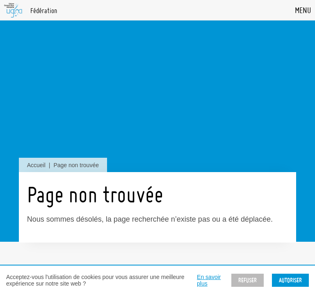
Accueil (36, 165)
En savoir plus (209, 280)
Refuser (247, 280)
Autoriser (290, 280)
